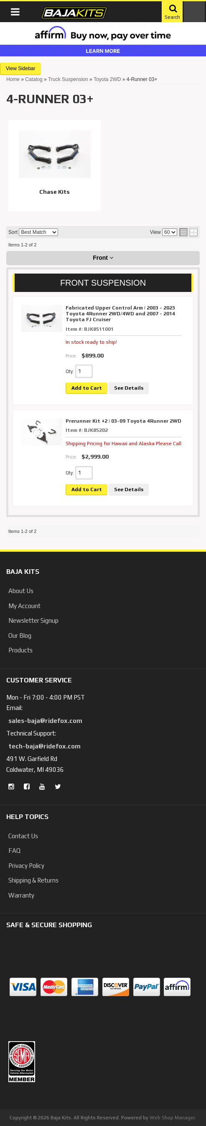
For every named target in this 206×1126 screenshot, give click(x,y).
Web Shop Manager (172, 1118)
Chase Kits (54, 191)
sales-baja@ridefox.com (45, 720)
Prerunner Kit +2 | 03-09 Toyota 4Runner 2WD (123, 421)
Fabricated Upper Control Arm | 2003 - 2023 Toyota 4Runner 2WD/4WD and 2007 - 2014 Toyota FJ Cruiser (120, 314)
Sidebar (26, 68)
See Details (128, 388)
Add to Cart (86, 388)
